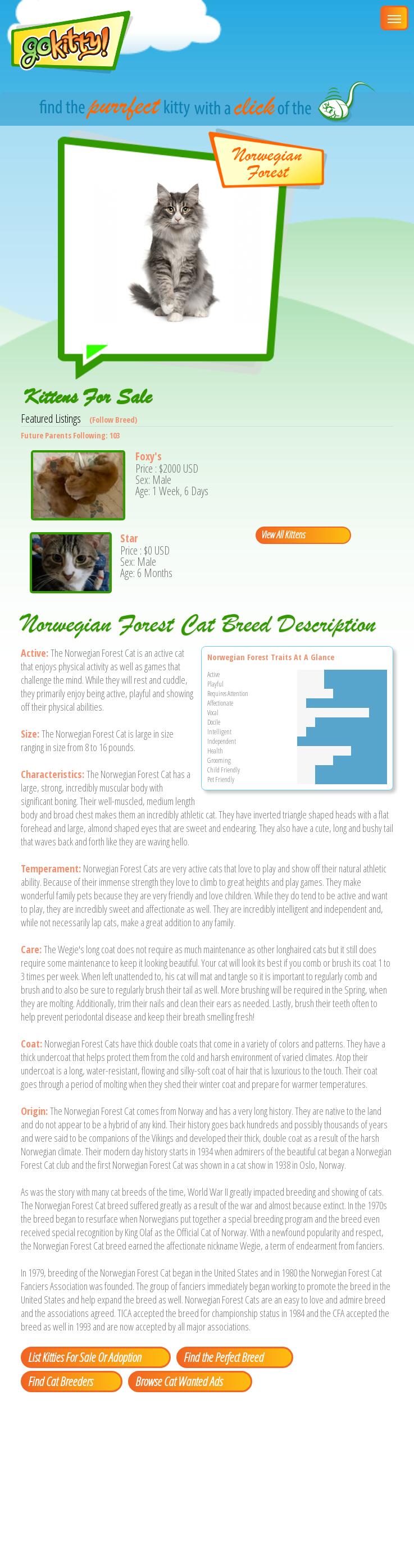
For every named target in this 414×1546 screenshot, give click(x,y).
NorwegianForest (267, 163)
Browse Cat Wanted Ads (178, 1381)
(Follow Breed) (113, 419)
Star (129, 538)
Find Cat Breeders (60, 1381)
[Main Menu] (394, 18)
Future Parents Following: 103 (70, 435)
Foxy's (148, 456)
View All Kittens (283, 534)
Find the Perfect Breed (223, 1356)
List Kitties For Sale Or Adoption (84, 1356)
